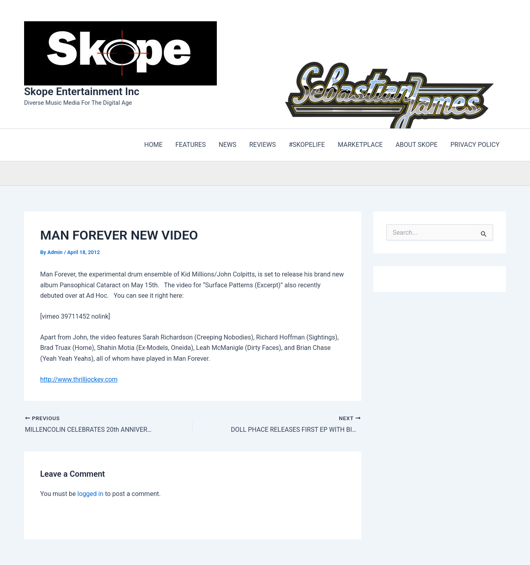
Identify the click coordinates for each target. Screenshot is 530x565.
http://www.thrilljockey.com (79, 379)
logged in (90, 494)
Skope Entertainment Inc (81, 91)
